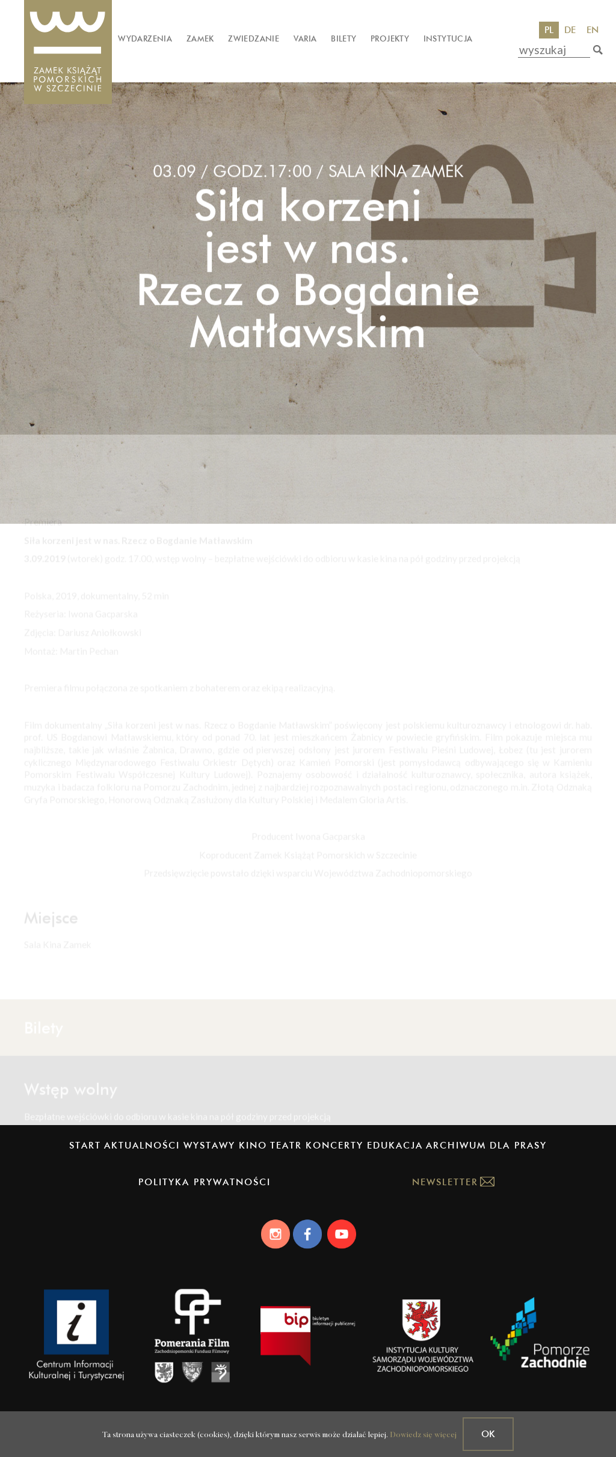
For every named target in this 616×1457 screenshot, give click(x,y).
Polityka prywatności (204, 1182)
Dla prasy (518, 1145)
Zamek (200, 38)
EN (593, 29)
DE (570, 29)
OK (488, 1434)
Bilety (343, 38)
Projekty (390, 38)
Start (85, 1145)
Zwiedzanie (253, 38)
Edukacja (395, 1145)
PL (548, 29)
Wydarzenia (145, 38)
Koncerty (334, 1145)
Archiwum (456, 1145)
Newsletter (445, 1182)
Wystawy (209, 1145)
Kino (253, 1145)
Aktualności (142, 1145)
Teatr (286, 1145)
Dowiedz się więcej (423, 1435)
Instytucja (448, 38)
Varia (305, 38)
